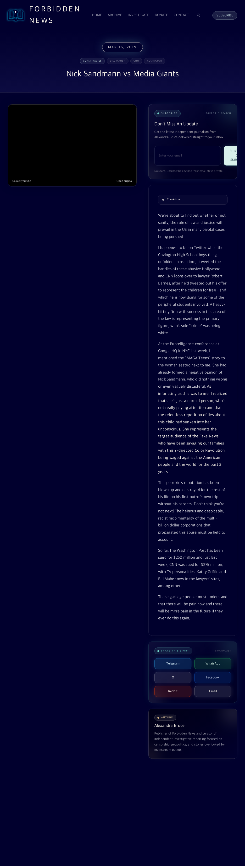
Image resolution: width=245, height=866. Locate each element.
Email (213, 691)
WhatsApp (213, 664)
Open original (125, 181)
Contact (181, 15)
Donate (161, 15)
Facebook (212, 677)
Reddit (173, 691)
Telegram (172, 664)
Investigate (138, 15)
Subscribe (225, 15)
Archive (115, 15)
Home (97, 15)
